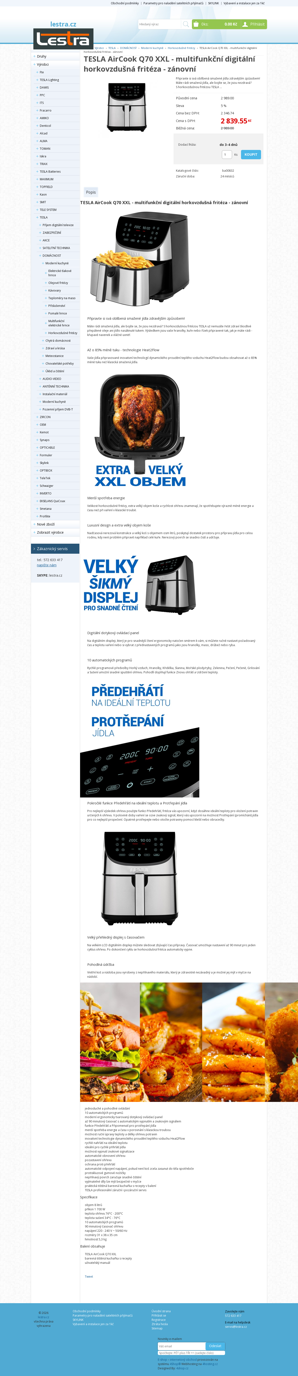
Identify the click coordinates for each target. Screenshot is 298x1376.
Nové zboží (46, 524)
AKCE (46, 240)
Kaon (43, 194)
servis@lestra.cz (236, 1327)
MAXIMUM (46, 179)
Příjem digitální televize (58, 225)
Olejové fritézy (58, 283)
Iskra (43, 156)
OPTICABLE (47, 448)
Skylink (44, 463)
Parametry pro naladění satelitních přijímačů (173, 3)
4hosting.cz (210, 1364)
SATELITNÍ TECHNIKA (56, 248)
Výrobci (43, 64)
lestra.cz (63, 24)
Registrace (159, 1320)
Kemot (44, 432)
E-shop (162, 1360)
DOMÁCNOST (52, 256)
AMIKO (44, 118)
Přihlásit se (159, 1315)
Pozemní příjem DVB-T (58, 409)
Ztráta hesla (160, 1324)
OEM (43, 425)
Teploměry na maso (62, 298)
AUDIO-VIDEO (52, 379)
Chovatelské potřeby (60, 363)
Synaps (44, 440)
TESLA (44, 217)
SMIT (43, 202)
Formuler (46, 455)
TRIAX (43, 164)
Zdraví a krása (55, 348)
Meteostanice (55, 356)
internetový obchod (183, 1360)
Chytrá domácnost (58, 341)
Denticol (45, 126)
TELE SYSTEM (48, 210)
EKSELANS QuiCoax (52, 501)
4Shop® (175, 1364)
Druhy (41, 56)
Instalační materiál (55, 394)
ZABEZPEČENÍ (52, 233)
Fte (42, 72)
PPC (42, 95)
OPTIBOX (46, 470)
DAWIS (44, 87)
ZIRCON (45, 417)
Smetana (45, 509)
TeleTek (45, 478)
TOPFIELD (46, 187)
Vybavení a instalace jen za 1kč (244, 3)
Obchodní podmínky (125, 3)
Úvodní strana (161, 1311)
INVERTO (45, 493)
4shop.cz (182, 1368)
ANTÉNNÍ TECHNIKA (56, 386)
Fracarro (45, 110)
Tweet (89, 1277)
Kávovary (54, 290)
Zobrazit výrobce (50, 532)
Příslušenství (56, 306)
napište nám (47, 565)
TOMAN (45, 149)
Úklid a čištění (55, 371)
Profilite (45, 516)
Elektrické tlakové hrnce (60, 273)
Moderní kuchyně (57, 263)
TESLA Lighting (49, 80)
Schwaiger (46, 486)
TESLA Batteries (50, 172)
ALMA (43, 141)
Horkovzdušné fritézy (62, 333)
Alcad (43, 133)
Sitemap (157, 1328)
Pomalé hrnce (57, 313)
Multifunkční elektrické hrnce (59, 323)
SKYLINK (213, 3)
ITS (42, 103)
